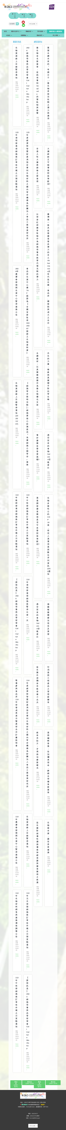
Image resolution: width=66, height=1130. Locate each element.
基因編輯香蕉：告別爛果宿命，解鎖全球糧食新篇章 (48, 762)
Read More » (17, 97)
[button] (14, 15)
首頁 (5, 31)
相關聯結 (24, 35)
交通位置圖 (43, 1102)
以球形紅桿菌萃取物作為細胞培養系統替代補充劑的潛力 (37, 247)
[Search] (17, 23)
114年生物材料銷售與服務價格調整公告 (16, 915)
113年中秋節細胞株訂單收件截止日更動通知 (16, 1002)
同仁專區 (56, 35)
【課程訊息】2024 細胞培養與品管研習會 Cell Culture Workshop (27, 1013)
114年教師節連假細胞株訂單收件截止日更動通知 (16, 522)
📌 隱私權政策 (24, 1104)
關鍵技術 (29, 31)
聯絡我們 (40, 35)
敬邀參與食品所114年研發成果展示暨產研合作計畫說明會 (16, 713)
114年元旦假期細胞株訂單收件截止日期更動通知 (27, 920)
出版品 (9, 35)
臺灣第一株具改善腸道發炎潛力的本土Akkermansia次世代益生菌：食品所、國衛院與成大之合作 (48, 268)
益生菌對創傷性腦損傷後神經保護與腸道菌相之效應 (37, 852)
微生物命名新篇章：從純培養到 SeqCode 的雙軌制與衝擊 (37, 80)
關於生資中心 (16, 31)
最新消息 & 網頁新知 (55, 31)
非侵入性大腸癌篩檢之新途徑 (37, 165)
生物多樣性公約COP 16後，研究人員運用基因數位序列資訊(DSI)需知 (48, 536)
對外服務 (41, 31)
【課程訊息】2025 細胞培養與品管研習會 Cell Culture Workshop (16, 614)
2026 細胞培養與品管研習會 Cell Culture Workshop (27, 75)
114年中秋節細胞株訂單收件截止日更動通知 (27, 519)
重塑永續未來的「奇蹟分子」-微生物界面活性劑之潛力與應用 (48, 83)
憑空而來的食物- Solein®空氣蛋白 (48, 451)
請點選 (42, 1104)
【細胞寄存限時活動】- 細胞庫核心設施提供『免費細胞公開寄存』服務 (27, 424)
